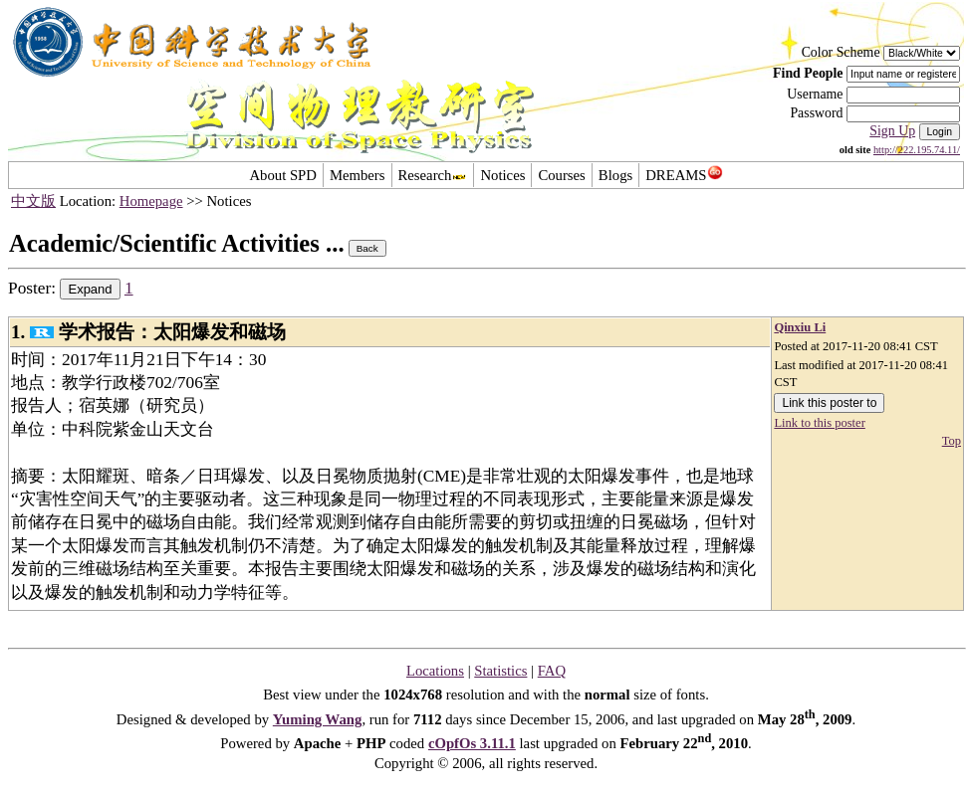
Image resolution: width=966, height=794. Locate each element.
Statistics (500, 671)
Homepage (151, 201)
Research (433, 175)
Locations (435, 671)
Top (951, 441)
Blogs (615, 175)
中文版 (33, 201)
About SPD (282, 175)
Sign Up (892, 130)
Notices (502, 175)
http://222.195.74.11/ (916, 149)
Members (357, 175)
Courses (561, 175)
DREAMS (683, 175)
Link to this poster (819, 423)
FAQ (552, 671)
